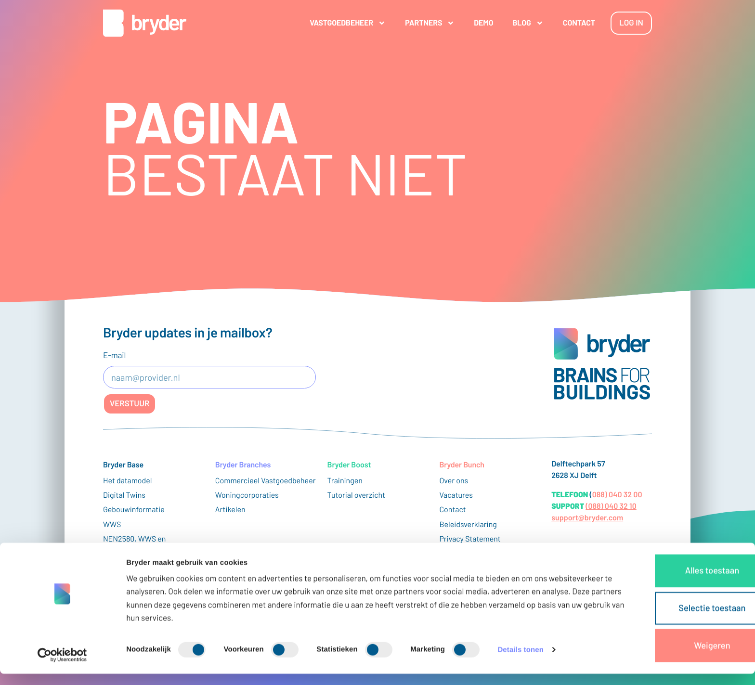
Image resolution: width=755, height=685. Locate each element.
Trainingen (345, 480)
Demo (475, 22)
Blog (520, 23)
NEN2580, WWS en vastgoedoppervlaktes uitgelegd (140, 549)
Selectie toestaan (674, 620)
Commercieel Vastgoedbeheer (265, 480)
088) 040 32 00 (617, 494)
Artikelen (230, 509)
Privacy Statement (469, 538)
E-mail (114, 355)
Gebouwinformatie (134, 509)
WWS (112, 524)
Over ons (453, 480)
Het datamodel (127, 480)
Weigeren (674, 655)
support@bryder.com (587, 517)
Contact (571, 22)
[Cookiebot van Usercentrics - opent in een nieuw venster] (62, 666)
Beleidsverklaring (467, 524)
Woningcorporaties (247, 495)
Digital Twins (124, 495)
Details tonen (520, 666)
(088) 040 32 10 (611, 506)
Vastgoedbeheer (340, 23)
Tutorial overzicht (356, 495)
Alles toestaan (675, 586)
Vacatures (456, 495)
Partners (422, 23)
